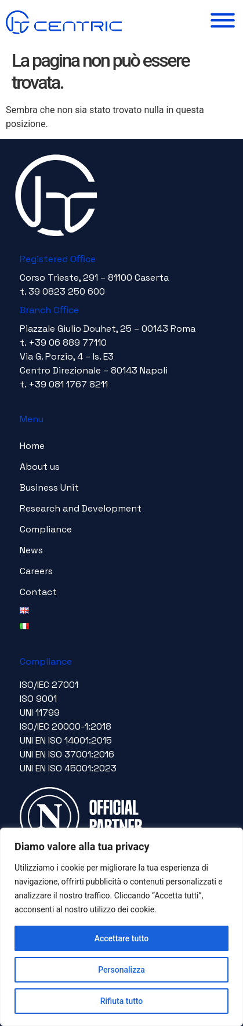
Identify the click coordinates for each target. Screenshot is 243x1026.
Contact (38, 592)
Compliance (46, 529)
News (31, 550)
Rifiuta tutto (121, 1001)
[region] (121, 927)
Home (32, 446)
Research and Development (81, 508)
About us (40, 467)
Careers (36, 571)
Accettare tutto (122, 938)
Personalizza (121, 969)
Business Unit (49, 487)
